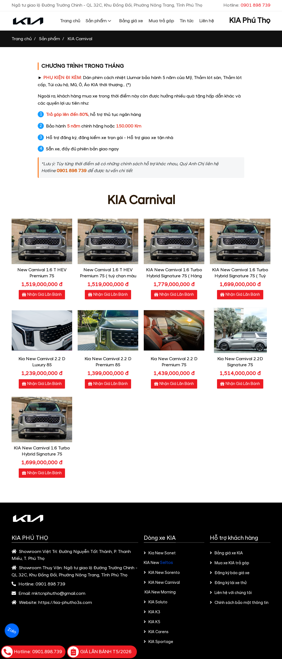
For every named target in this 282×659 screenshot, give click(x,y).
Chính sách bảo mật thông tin (239, 602)
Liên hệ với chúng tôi (231, 592)
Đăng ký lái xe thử (228, 583)
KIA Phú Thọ (249, 20)
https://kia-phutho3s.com (65, 602)
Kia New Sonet (160, 553)
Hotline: (246, 5)
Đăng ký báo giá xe (230, 573)
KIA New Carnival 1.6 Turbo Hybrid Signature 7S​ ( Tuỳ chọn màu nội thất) (240, 276)
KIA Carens (156, 632)
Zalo (11, 630)
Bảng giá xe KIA (226, 553)
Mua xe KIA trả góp (229, 563)
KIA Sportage (158, 641)
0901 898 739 (50, 584)
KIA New (152, 562)
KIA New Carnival (162, 582)
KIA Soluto (155, 602)
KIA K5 (152, 622)
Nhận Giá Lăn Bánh (42, 294)
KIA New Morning (160, 592)
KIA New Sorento (162, 572)
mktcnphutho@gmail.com (58, 593)
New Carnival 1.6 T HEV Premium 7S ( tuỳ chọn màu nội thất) (108, 276)
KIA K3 (152, 612)
